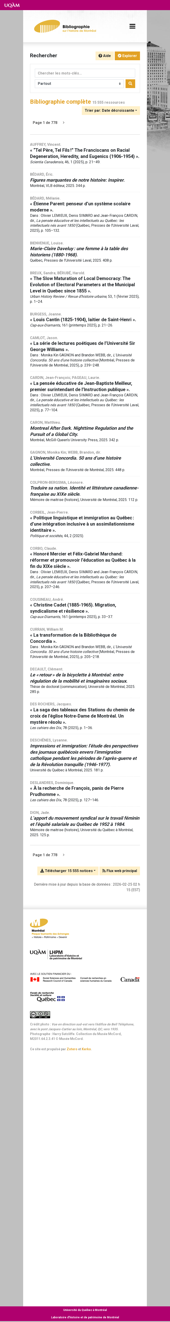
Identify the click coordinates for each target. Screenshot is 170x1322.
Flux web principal (119, 871)
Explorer (127, 56)
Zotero (72, 1049)
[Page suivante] (63, 123)
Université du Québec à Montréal (85, 1310)
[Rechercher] (130, 83)
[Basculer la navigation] (132, 26)
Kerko (86, 1049)
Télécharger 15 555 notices (66, 871)
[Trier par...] (111, 110)
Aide (105, 56)
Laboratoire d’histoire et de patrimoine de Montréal (85, 1317)
